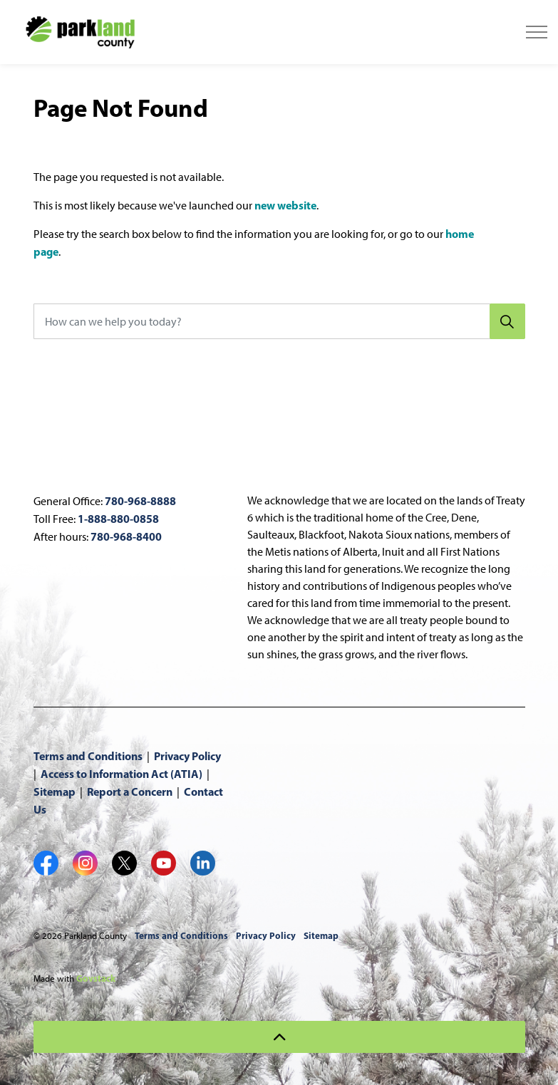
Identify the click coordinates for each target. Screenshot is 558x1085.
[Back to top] (279, 1037)
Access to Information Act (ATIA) (121, 774)
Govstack (95, 978)
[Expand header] (536, 32)
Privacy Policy (187, 756)
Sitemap (54, 791)
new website (285, 205)
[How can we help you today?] (279, 321)
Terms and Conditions (88, 756)
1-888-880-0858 (118, 519)
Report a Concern (129, 791)
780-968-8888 (140, 501)
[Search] (507, 321)
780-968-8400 (126, 536)
